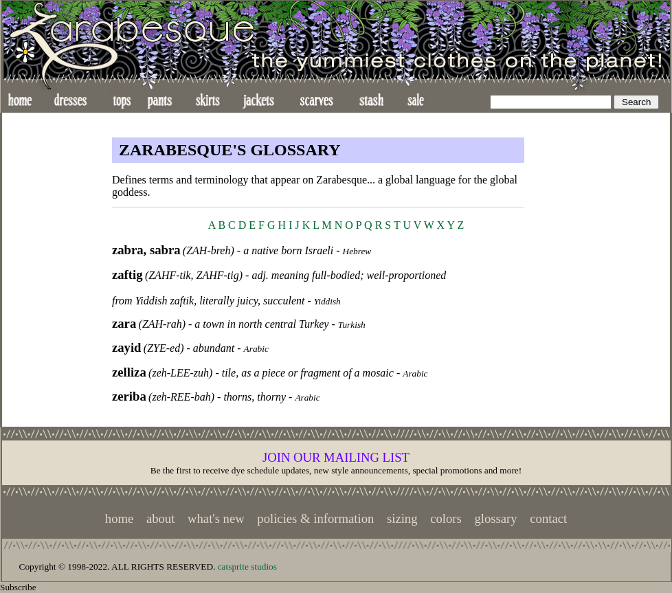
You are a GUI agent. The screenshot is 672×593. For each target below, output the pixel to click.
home (119, 518)
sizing (402, 518)
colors (446, 518)
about (160, 518)
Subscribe (18, 587)
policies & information (315, 518)
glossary (495, 518)
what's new (216, 518)
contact (548, 518)
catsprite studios (247, 566)
